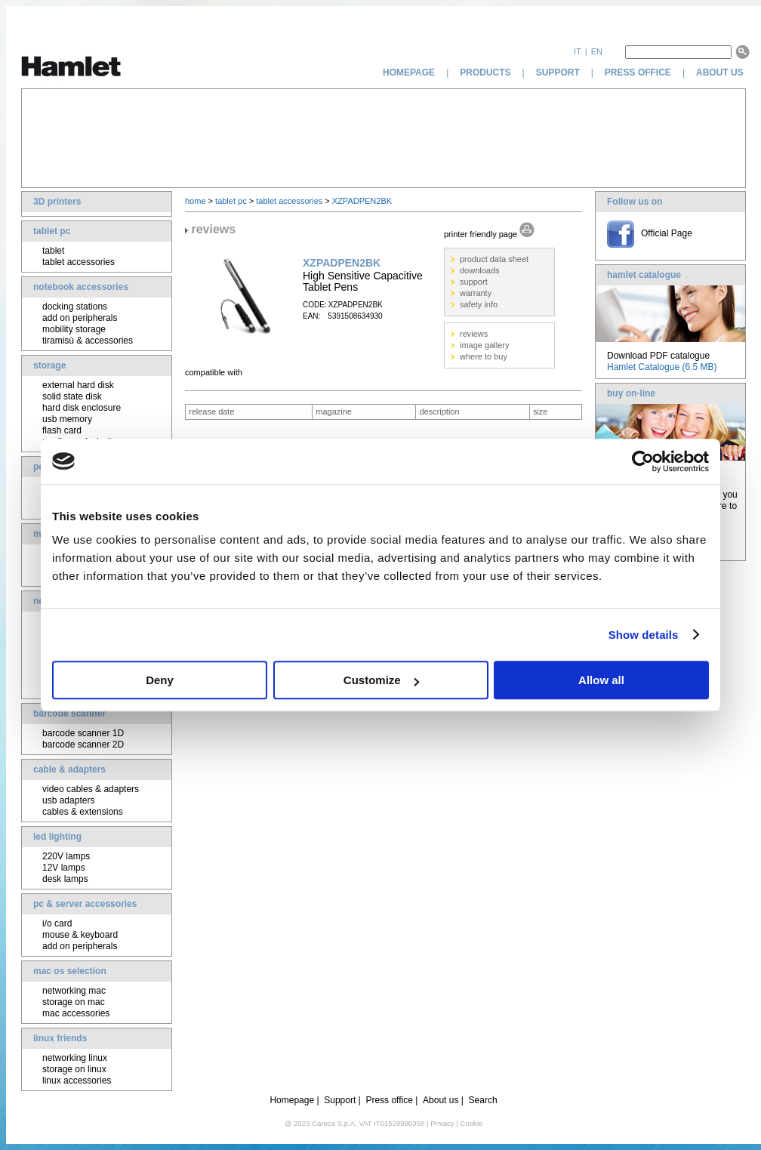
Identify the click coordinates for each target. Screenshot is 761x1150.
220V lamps (66, 856)
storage (49, 365)
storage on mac (73, 1002)
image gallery (484, 345)
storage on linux (74, 1069)
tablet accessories (78, 262)
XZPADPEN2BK (362, 200)
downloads (480, 270)
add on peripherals (79, 318)
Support (340, 1100)
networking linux (74, 1058)
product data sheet (494, 259)
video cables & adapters (90, 789)
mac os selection (69, 971)
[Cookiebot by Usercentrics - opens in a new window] (643, 461)
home (195, 200)
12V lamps (63, 867)
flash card (62, 430)
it (577, 51)
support (558, 72)
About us (440, 1100)
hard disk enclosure (81, 407)
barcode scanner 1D (83, 733)
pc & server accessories (85, 904)
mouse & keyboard (80, 935)
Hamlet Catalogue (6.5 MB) (661, 367)
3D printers (57, 201)
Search (483, 1100)
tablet (53, 250)
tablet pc (51, 231)
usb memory (67, 419)
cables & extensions (82, 811)
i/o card (57, 923)
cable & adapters (69, 769)
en (596, 51)
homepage (409, 72)
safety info (479, 304)
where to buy (483, 356)
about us (721, 72)
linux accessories (76, 1080)
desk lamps (65, 879)
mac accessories (75, 1013)
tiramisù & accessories (87, 340)
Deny (160, 680)
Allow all (601, 680)
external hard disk (78, 385)
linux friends (60, 1038)
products (485, 72)
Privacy (442, 1123)
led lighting (57, 836)
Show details (643, 634)
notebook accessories (80, 287)
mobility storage (74, 329)
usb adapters (68, 800)
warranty (475, 293)
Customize (381, 680)
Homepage (292, 1100)
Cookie (471, 1123)
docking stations (74, 306)
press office (638, 72)
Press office (388, 1100)
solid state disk (72, 396)
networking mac (74, 990)
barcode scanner (69, 713)
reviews (474, 333)
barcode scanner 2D (83, 744)
